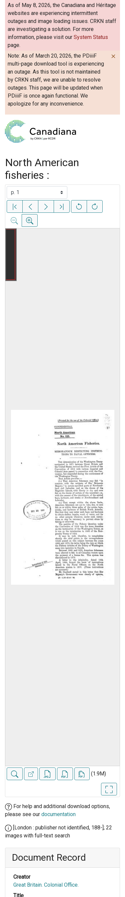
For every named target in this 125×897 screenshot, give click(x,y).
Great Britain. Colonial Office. (46, 885)
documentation (58, 814)
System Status (91, 37)
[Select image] (37, 192)
